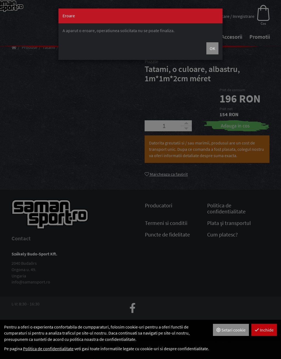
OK (212, 48)
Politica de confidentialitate (48, 348)
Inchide (264, 330)
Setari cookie (231, 330)
